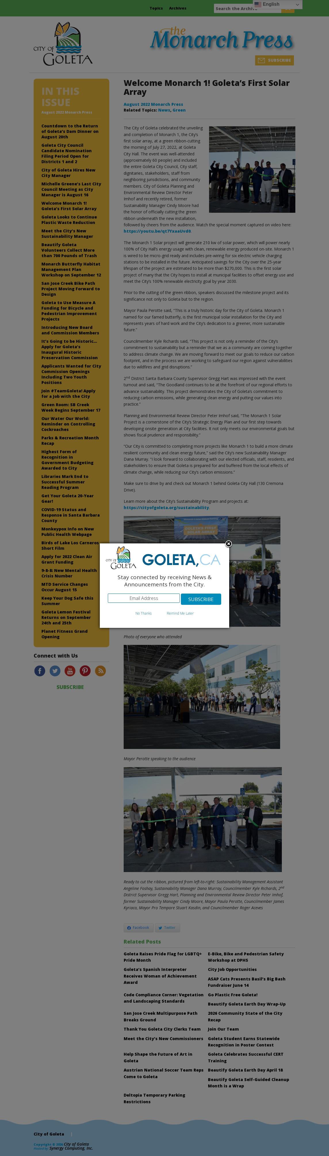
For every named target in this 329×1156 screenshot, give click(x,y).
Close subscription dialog (228, 544)
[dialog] (164, 585)
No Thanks (143, 613)
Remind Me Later (180, 613)
